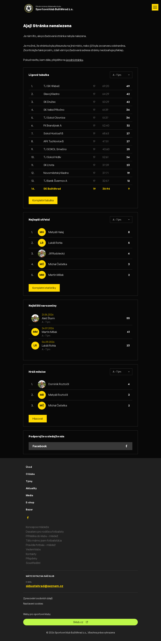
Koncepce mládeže (37, 527)
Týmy (29, 481)
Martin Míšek (56, 275)
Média (29, 495)
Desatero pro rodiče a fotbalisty (45, 531)
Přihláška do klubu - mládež (42, 536)
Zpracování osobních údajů (38, 598)
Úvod (29, 466)
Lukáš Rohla (55, 242)
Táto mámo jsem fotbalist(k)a (44, 540)
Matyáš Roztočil (58, 394)
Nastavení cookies (33, 603)
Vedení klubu (33, 549)
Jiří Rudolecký (56, 253)
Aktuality (31, 488)
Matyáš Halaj (56, 232)
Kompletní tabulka (43, 200)
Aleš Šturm (48, 318)
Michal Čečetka (57, 264)
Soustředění (33, 563)
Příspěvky (31, 558)
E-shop (30, 502)
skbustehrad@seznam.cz (44, 586)
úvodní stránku (74, 60)
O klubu (30, 474)
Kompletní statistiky (44, 287)
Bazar (29, 509)
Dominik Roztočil (58, 384)
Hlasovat (37, 418)
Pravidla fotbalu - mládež (41, 545)
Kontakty (31, 554)
